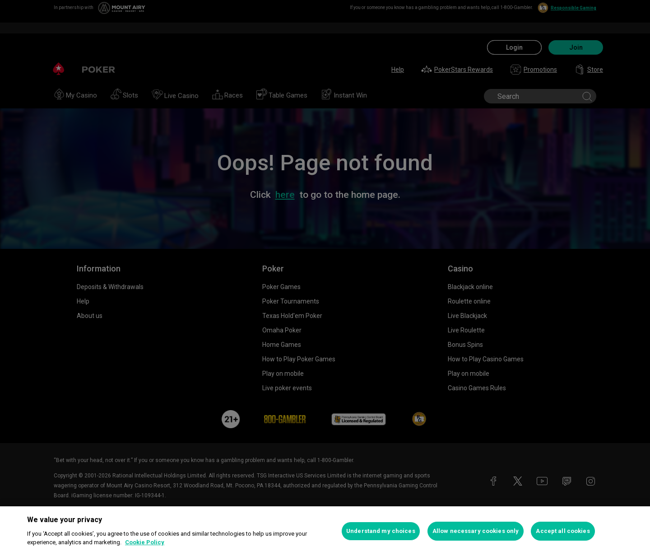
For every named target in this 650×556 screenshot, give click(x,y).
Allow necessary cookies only (475, 531)
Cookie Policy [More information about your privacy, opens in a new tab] (144, 542)
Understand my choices (380, 531)
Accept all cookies (563, 531)
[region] (325, 531)
